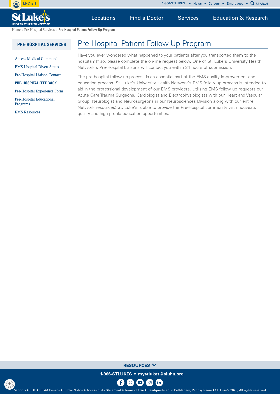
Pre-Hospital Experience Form (39, 91)
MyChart (29, 3)
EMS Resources (27, 112)
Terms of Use (134, 390)
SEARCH (259, 4)
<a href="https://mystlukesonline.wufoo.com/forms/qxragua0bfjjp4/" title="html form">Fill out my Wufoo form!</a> (173, 236)
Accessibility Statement (104, 390)
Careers (214, 3)
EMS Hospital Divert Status (37, 67)
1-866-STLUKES (173, 3)
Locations (103, 18)
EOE (33, 390)
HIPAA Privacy (49, 390)
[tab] (140, 365)
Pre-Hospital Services (39, 29)
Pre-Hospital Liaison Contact (38, 75)
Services (188, 18)
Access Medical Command (36, 59)
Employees (235, 3)
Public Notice (73, 390)
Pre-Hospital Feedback (36, 83)
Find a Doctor (146, 18)
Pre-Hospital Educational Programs (34, 101)
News (197, 3)
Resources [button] (140, 365)
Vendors (20, 390)
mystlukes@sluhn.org (161, 374)
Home (16, 29)
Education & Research (240, 18)
